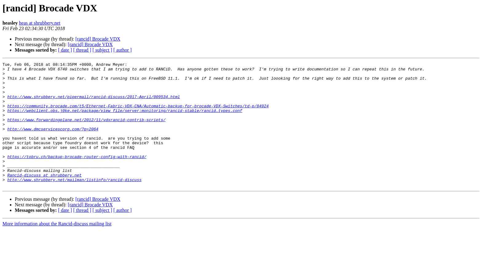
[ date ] (65, 50)
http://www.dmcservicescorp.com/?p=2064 (52, 142)
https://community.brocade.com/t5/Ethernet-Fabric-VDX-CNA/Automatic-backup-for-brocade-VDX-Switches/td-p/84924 (138, 115)
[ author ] (122, 50)
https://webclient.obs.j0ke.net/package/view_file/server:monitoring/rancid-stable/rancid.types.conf (124, 120)
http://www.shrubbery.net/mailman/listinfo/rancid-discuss (74, 203)
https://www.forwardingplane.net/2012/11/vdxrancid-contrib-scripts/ (86, 131)
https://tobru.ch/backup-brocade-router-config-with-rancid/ (76, 176)
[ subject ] (102, 50)
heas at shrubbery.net (39, 23)
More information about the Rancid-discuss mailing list (57, 248)
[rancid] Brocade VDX (97, 39)
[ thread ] (82, 50)
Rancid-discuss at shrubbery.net (44, 198)
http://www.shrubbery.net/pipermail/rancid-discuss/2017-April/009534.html (93, 104)
